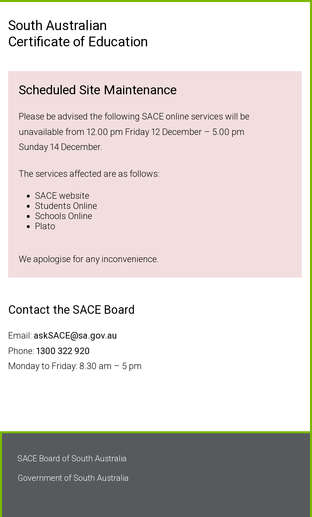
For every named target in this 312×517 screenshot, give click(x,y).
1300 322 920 (63, 351)
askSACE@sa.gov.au (75, 335)
